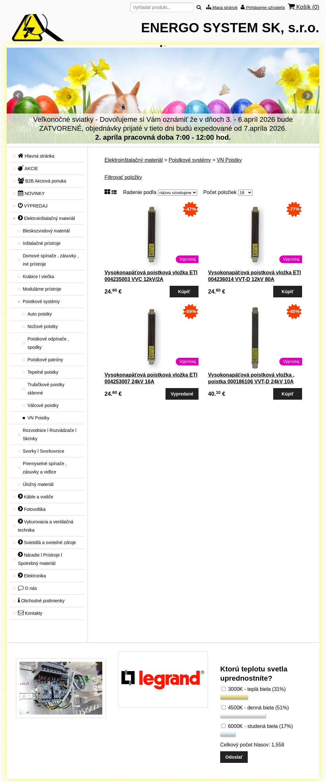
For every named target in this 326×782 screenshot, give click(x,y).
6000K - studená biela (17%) (257, 726)
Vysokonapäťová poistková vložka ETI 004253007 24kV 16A (151, 378)
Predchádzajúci (18, 95)
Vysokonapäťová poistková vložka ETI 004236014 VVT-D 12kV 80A (254, 276)
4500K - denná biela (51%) (255, 707)
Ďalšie (308, 95)
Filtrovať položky (123, 177)
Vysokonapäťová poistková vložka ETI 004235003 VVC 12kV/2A (151, 276)
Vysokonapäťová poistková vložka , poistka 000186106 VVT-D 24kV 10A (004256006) (251, 381)
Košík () (303, 7)
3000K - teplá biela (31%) (253, 689)
